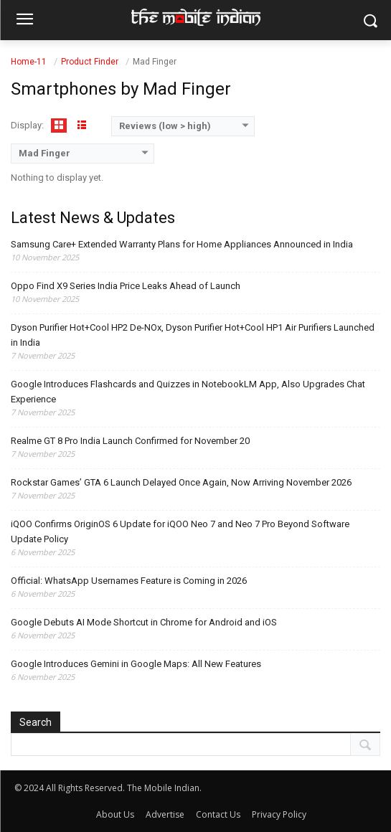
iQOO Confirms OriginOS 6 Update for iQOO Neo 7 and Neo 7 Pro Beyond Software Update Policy (180, 531)
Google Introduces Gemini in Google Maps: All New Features (136, 663)
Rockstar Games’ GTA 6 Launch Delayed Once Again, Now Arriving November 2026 (181, 482)
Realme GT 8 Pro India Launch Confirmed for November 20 (130, 440)
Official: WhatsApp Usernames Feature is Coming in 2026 (129, 580)
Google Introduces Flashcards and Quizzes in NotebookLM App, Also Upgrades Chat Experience (188, 392)
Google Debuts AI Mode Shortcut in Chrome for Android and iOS (144, 622)
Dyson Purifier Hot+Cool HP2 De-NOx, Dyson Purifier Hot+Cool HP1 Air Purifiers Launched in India (192, 335)
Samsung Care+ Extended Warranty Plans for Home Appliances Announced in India (182, 244)
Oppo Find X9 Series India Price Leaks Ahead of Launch (125, 285)
